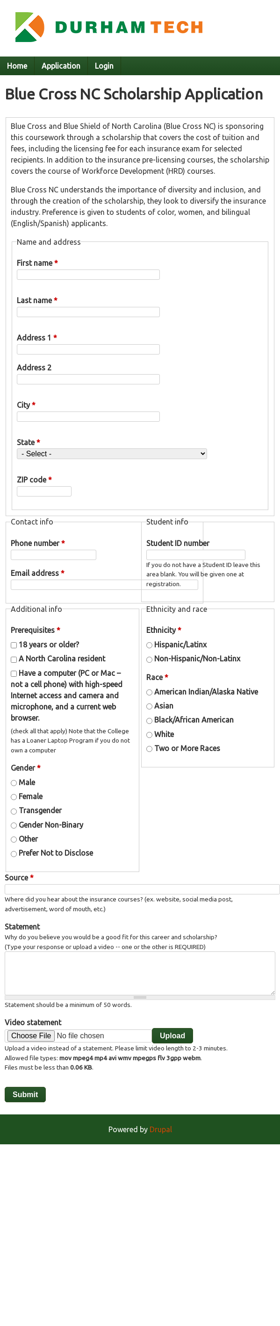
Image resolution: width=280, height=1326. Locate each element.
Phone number (38, 543)
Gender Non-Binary (51, 825)
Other (28, 839)
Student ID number (177, 543)
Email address (38, 573)
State (28, 442)
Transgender (40, 810)
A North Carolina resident (62, 658)
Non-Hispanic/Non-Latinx (197, 658)
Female (31, 796)
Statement (22, 926)
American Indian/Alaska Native (206, 692)
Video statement (33, 1022)
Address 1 (37, 337)
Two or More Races (187, 748)
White (164, 734)
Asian (163, 706)
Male (27, 782)
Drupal (161, 1129)
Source (19, 877)
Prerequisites (35, 630)
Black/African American (194, 720)
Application (61, 66)
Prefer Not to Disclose (56, 853)
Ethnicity (163, 630)
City (26, 405)
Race (157, 677)
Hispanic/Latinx (180, 644)
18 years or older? (49, 644)
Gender (26, 768)
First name (37, 263)
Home (17, 66)
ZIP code (34, 479)
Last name (37, 300)
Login (104, 66)
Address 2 (34, 367)
